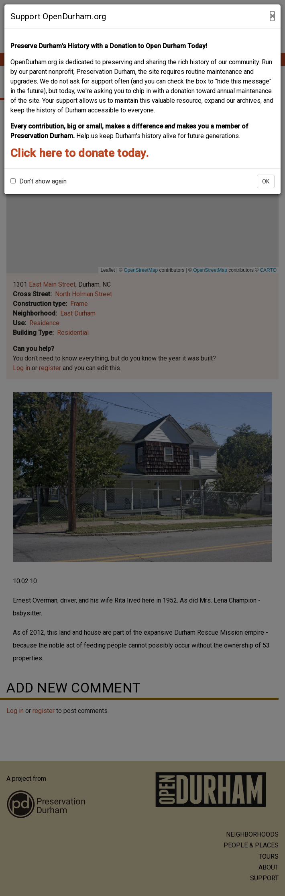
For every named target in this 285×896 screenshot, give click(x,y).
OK (265, 181)
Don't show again (38, 181)
